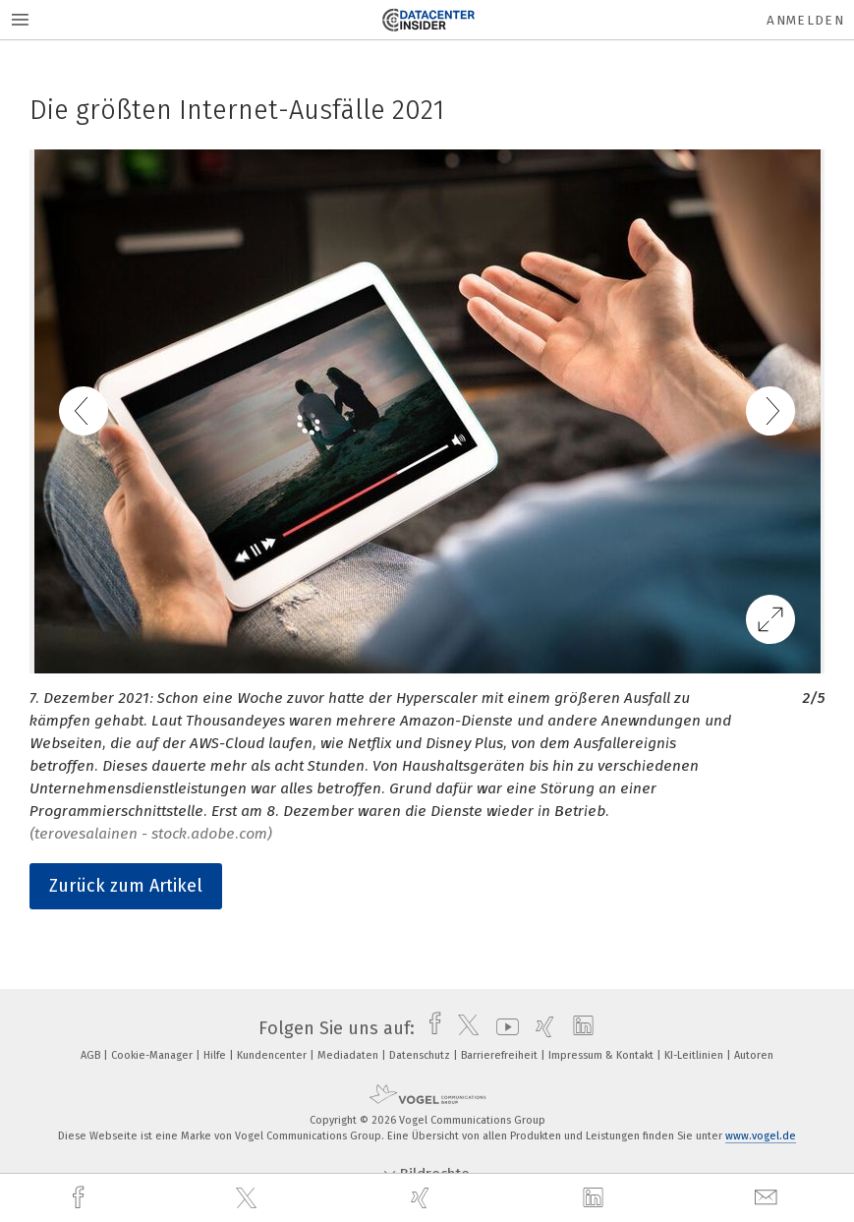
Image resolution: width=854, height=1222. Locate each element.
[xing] (422, 1198)
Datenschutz (421, 1055)
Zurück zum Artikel (125, 886)
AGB (92, 1055)
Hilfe (216, 1055)
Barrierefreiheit (501, 1055)
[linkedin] (595, 1198)
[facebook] (80, 1198)
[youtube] (502, 1028)
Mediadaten (349, 1055)
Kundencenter (273, 1055)
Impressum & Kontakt (602, 1055)
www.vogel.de (760, 1136)
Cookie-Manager (153, 1055)
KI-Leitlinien (695, 1055)
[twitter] (248, 1198)
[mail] (768, 1198)
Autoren (753, 1055)
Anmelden (805, 20)
